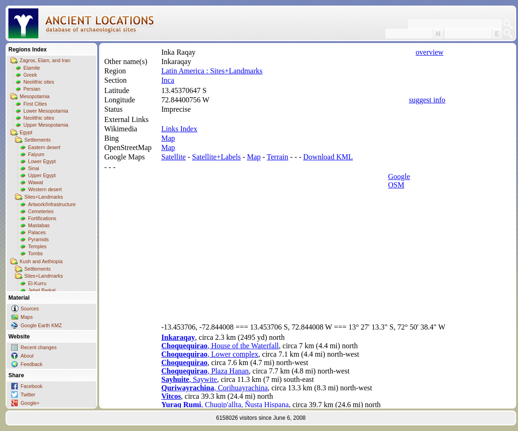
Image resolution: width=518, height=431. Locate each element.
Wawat (35, 182)
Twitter (28, 394)
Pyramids (38, 239)
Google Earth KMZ (41, 325)
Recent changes (39, 347)
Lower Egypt (42, 161)
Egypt (26, 132)
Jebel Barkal (42, 290)
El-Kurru (37, 283)
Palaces (37, 232)
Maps (27, 317)
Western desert (45, 189)
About (27, 356)
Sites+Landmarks (43, 197)
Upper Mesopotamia (45, 125)
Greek (30, 75)
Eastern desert (44, 147)
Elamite (31, 68)
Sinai (33, 168)
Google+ (30, 403)
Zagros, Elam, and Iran (45, 60)
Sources (30, 308)
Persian (31, 89)
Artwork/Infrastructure (52, 204)
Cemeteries (40, 211)
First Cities (35, 104)
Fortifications (42, 218)
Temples (37, 246)
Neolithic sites (38, 82)
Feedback (32, 364)
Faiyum (36, 154)
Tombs (35, 253)
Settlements (37, 140)
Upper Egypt (42, 175)
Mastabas (39, 225)
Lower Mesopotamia (45, 111)
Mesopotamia (35, 96)
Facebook (32, 386)
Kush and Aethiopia (41, 261)
